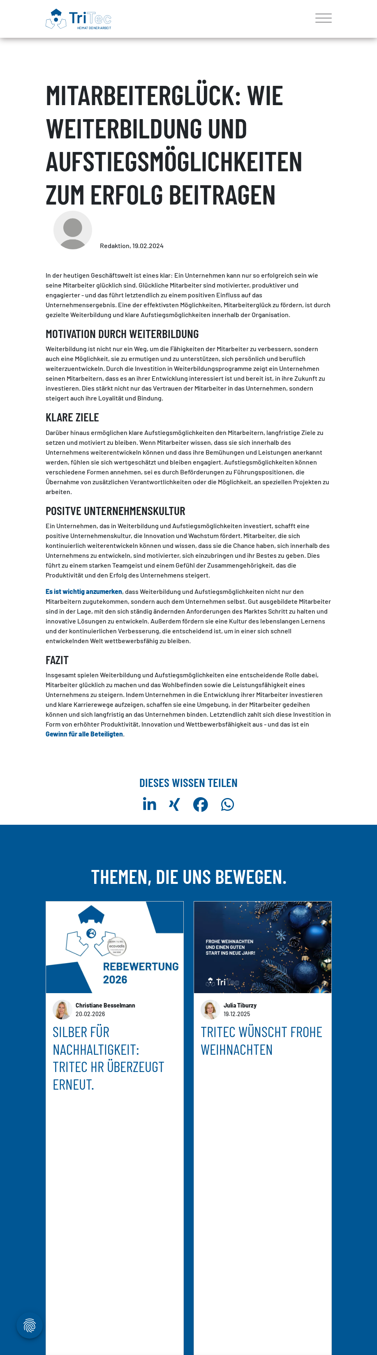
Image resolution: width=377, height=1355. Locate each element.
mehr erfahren (73, 1265)
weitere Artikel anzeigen (188, 1311)
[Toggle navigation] (320, 19)
